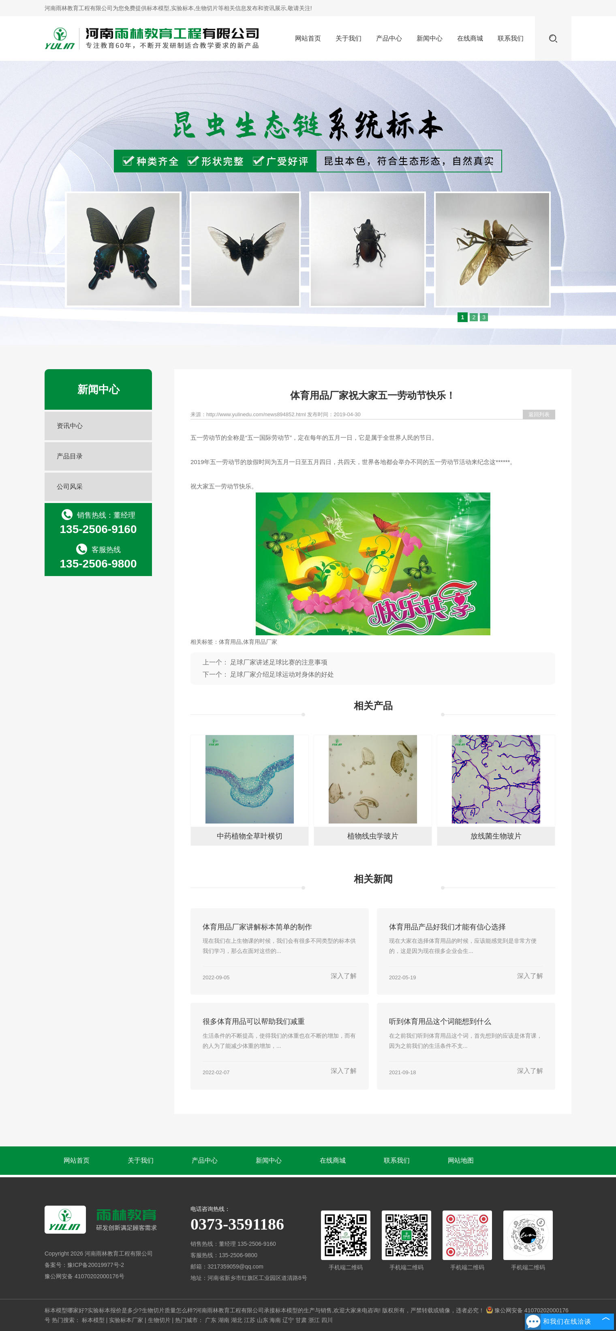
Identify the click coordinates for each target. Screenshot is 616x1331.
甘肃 (301, 1320)
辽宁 (288, 1320)
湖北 (236, 1320)
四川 (327, 1320)
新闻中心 (430, 38)
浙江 (314, 1320)
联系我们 (511, 38)
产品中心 (389, 38)
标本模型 (158, 8)
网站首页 (308, 38)
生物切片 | (161, 1320)
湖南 (223, 1320)
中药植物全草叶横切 (249, 836)
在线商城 (470, 38)
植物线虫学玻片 (372, 836)
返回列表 (539, 414)
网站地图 (461, 1160)
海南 (275, 1320)
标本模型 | (95, 1320)
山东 (262, 1320)
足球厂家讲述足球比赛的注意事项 (278, 662)
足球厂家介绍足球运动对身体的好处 (282, 674)
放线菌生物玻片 (496, 836)
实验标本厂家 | (128, 1320)
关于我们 (348, 38)
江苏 (249, 1320)
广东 (210, 1320)
